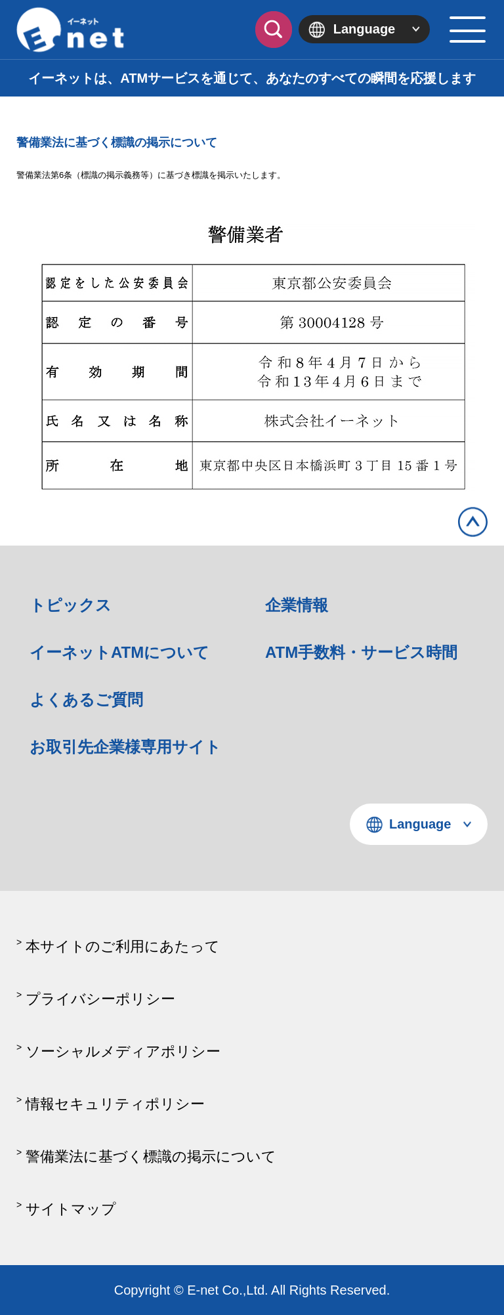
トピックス (71, 605)
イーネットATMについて (119, 652)
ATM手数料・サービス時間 (361, 652)
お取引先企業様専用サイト (125, 747)
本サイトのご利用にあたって (123, 946)
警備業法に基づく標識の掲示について (151, 1156)
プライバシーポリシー (100, 999)
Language (364, 29)
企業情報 (296, 605)
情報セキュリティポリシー (115, 1104)
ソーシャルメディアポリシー (123, 1051)
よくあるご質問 (86, 699)
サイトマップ (71, 1209)
